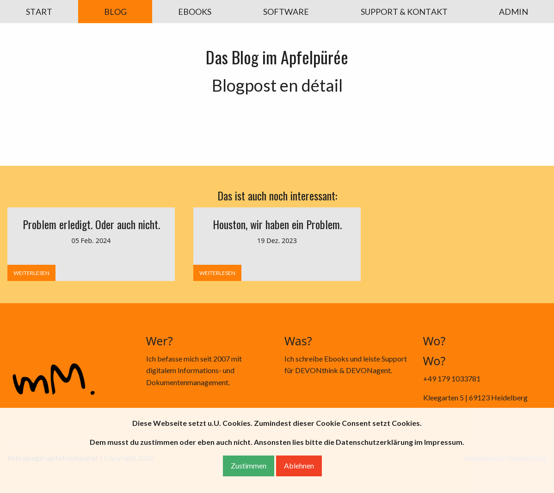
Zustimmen (248, 465)
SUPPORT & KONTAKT (404, 11)
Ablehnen (299, 465)
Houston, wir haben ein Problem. (277, 224)
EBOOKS (194, 11)
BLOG (115, 11)
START (39, 11)
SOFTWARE (286, 11)
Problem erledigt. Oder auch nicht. (91, 224)
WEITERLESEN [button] (31, 272)
